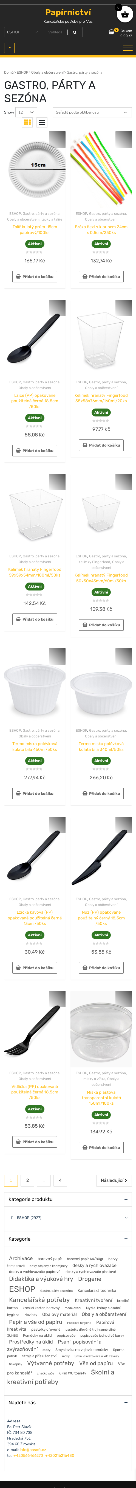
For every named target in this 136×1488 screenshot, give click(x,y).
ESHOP (22, 72)
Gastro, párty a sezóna (41, 214)
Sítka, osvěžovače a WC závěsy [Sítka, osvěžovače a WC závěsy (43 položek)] (97, 1356)
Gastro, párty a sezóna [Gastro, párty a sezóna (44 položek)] (56, 1291)
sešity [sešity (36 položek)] (46, 1350)
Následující (112, 1180)
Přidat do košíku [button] (37, 276)
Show (9, 112)
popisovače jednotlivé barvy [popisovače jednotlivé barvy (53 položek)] (102, 1336)
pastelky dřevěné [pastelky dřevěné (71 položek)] (46, 1329)
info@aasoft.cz (33, 1450)
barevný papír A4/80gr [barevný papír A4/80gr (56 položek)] (85, 1259)
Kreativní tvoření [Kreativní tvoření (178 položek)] (93, 1300)
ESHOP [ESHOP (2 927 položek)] (22, 1289)
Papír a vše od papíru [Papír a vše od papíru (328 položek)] (35, 1322)
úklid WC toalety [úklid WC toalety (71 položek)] (72, 1373)
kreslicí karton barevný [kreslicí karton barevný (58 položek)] (41, 1308)
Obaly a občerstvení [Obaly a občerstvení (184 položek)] (104, 1314)
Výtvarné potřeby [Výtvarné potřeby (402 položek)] (50, 1363)
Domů (9, 72)
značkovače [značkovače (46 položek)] (45, 1373)
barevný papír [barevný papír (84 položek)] (50, 1259)
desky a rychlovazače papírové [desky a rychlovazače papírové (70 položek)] (35, 1271)
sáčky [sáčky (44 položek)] (65, 1356)
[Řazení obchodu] (92, 112)
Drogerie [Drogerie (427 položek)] (89, 1278)
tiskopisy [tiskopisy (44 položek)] (15, 1364)
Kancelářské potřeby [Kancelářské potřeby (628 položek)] (39, 1300)
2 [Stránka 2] (27, 1180)
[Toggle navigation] (128, 48)
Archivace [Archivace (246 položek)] (21, 1258)
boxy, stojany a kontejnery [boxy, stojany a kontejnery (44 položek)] (48, 1266)
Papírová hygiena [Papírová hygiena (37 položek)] (79, 1323)
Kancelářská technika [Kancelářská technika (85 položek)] (97, 1290)
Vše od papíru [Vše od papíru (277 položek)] (96, 1363)
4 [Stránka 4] (60, 1180)
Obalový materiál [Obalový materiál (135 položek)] (59, 1314)
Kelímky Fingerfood (94, 562)
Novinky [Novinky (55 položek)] (30, 1315)
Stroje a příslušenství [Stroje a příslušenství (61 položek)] (39, 1356)
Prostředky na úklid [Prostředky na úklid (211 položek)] (31, 1342)
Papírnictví (68, 12)
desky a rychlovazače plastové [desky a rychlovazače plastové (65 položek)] (91, 1272)
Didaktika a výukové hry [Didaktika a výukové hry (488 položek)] (41, 1278)
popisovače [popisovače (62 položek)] (66, 1335)
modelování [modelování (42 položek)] (73, 1308)
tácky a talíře (51, 219)
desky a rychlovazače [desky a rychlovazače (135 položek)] (94, 1265)
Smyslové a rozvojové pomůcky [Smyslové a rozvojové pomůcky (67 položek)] (81, 1350)
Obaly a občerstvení (47, 72)
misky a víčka (94, 1079)
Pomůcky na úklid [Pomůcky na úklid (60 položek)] (37, 1335)
